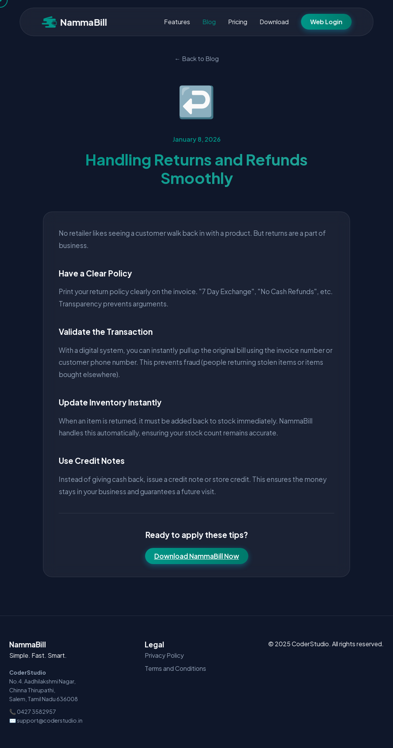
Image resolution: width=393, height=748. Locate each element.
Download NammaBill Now (196, 556)
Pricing (237, 22)
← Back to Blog (197, 59)
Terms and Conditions (175, 668)
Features (177, 22)
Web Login (326, 22)
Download (274, 22)
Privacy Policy (164, 655)
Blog (209, 22)
